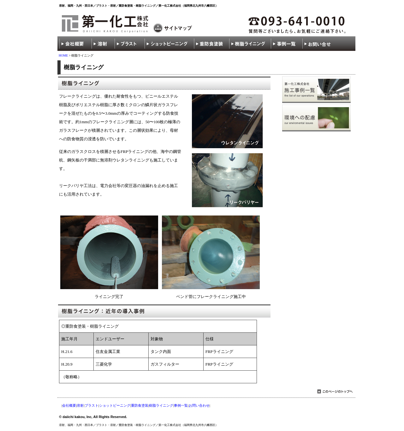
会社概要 (69, 405)
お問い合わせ (199, 405)
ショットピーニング (114, 405)
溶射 (80, 405)
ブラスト (91, 405)
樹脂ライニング (161, 405)
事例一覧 (181, 405)
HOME (63, 55)
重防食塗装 (139, 405)
